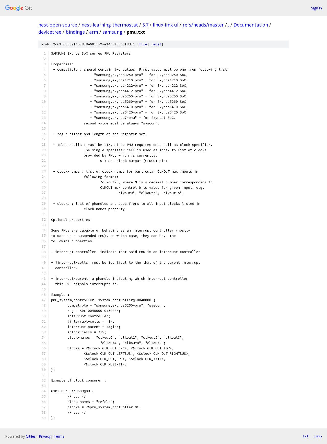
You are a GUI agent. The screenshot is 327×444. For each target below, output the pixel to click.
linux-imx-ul (165, 25)
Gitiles (31, 436)
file (143, 44)
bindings (75, 32)
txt (305, 436)
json (318, 436)
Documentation (250, 25)
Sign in (316, 8)
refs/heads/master (203, 25)
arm (93, 32)
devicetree (49, 32)
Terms (59, 436)
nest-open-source (57, 25)
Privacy (45, 436)
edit (157, 44)
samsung (112, 32)
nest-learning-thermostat (109, 25)
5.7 (145, 25)
